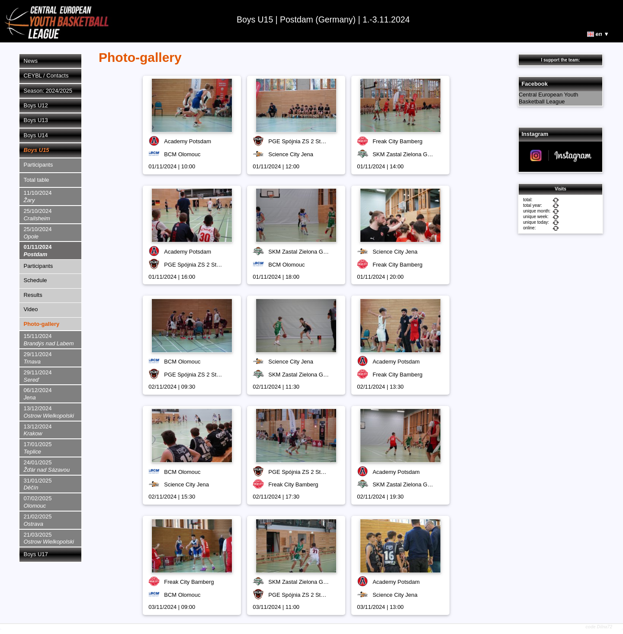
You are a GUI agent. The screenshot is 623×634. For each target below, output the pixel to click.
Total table (36, 180)
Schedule (35, 280)
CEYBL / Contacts (46, 75)
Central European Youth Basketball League (548, 98)
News (31, 61)
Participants (38, 164)
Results (33, 295)
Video (31, 309)
